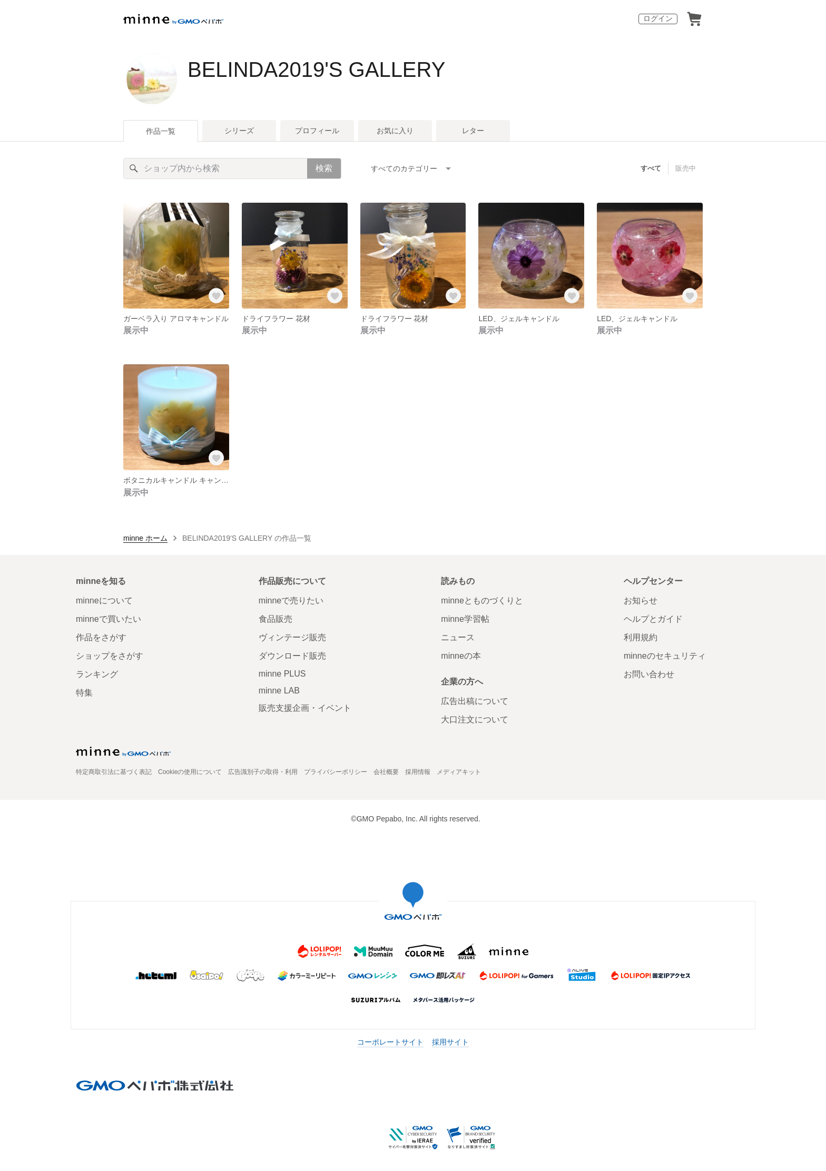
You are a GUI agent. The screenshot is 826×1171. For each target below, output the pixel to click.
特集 (84, 692)
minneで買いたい (108, 618)
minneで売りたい (291, 600)
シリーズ (239, 130)
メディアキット (459, 772)
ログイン (658, 18)
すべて (651, 168)
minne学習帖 (465, 618)
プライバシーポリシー (335, 772)
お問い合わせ (649, 674)
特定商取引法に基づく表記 (114, 772)
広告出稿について (474, 701)
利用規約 (640, 637)
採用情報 (417, 772)
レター (473, 130)
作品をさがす (101, 637)
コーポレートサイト (390, 1042)
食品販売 (275, 618)
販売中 (685, 168)
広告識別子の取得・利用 (263, 772)
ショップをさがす (109, 655)
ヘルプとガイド (653, 618)
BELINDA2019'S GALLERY (316, 69)
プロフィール (317, 130)
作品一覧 (160, 131)
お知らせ (640, 600)
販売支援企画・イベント (305, 707)
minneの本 (461, 655)
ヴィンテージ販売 (292, 637)
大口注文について (474, 719)
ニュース (458, 637)
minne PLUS (282, 673)
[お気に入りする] (216, 295)
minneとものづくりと (482, 600)
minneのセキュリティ (665, 655)
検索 (324, 168)
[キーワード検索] (215, 168)
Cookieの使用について (190, 772)
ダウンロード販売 (292, 655)
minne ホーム (145, 538)
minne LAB (279, 690)
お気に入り (395, 130)
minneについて (104, 600)
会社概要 (386, 772)
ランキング (97, 674)
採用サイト (450, 1042)
